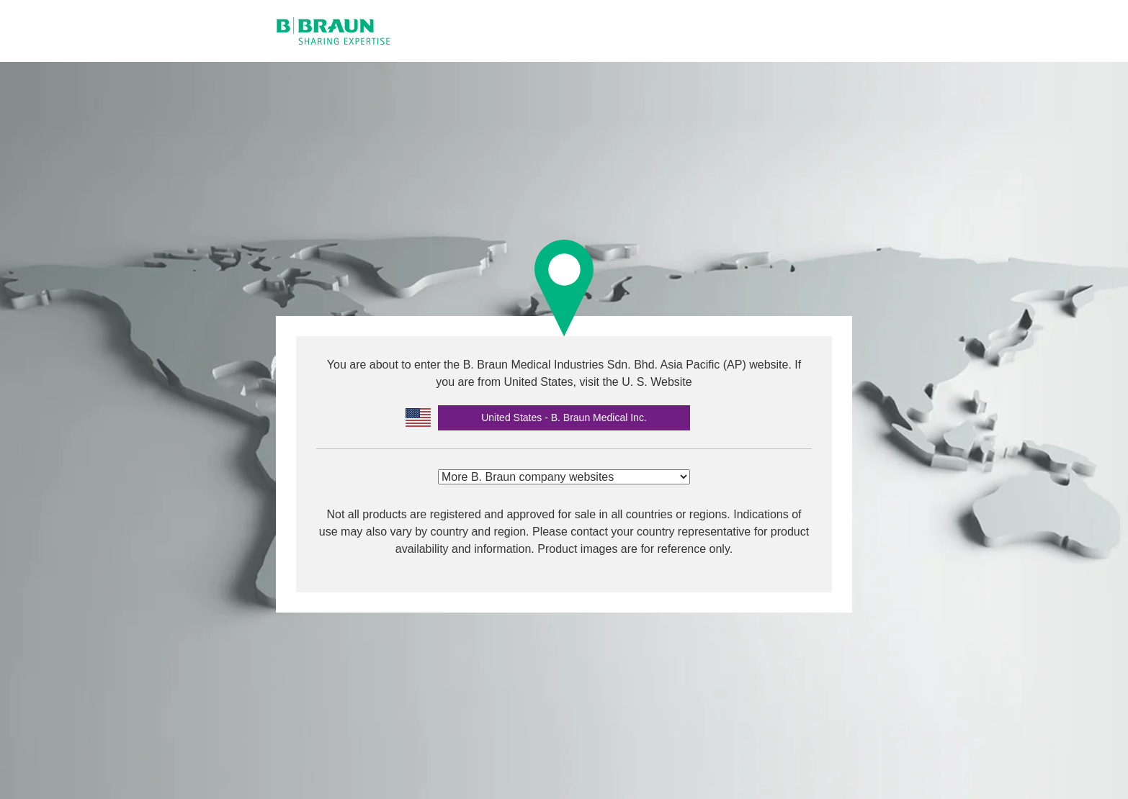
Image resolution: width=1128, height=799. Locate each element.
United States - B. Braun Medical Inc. (564, 417)
